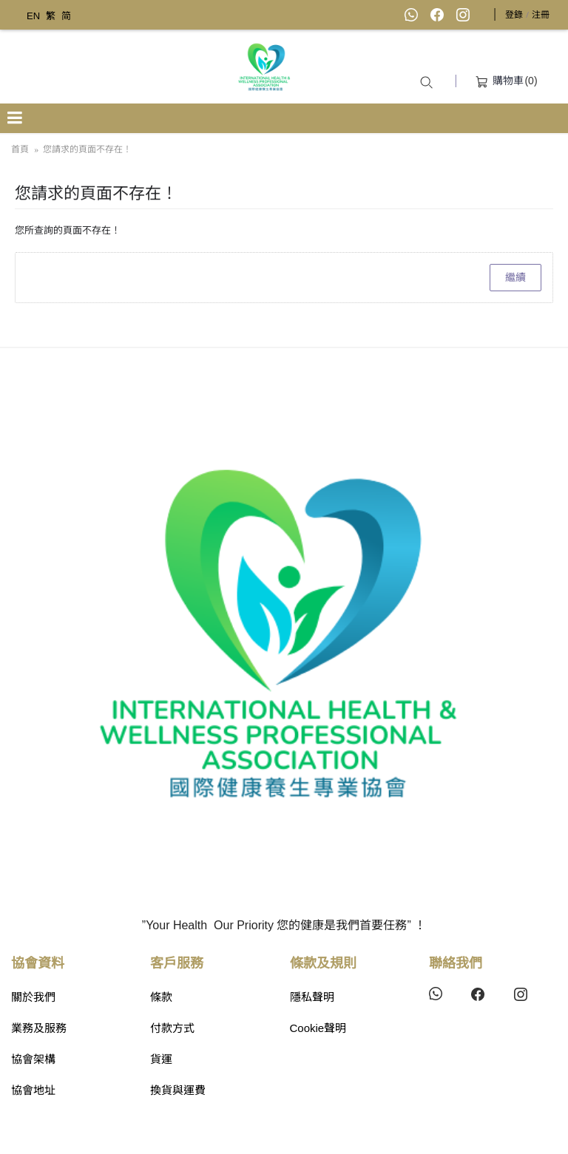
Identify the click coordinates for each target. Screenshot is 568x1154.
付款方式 (172, 1028)
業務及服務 (39, 1028)
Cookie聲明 (318, 1028)
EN (33, 15)
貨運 (161, 1059)
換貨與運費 (178, 1090)
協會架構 (33, 1059)
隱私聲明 (312, 997)
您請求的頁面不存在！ (87, 149)
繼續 (515, 277)
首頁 (20, 149)
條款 (161, 997)
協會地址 (33, 1090)
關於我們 (33, 997)
